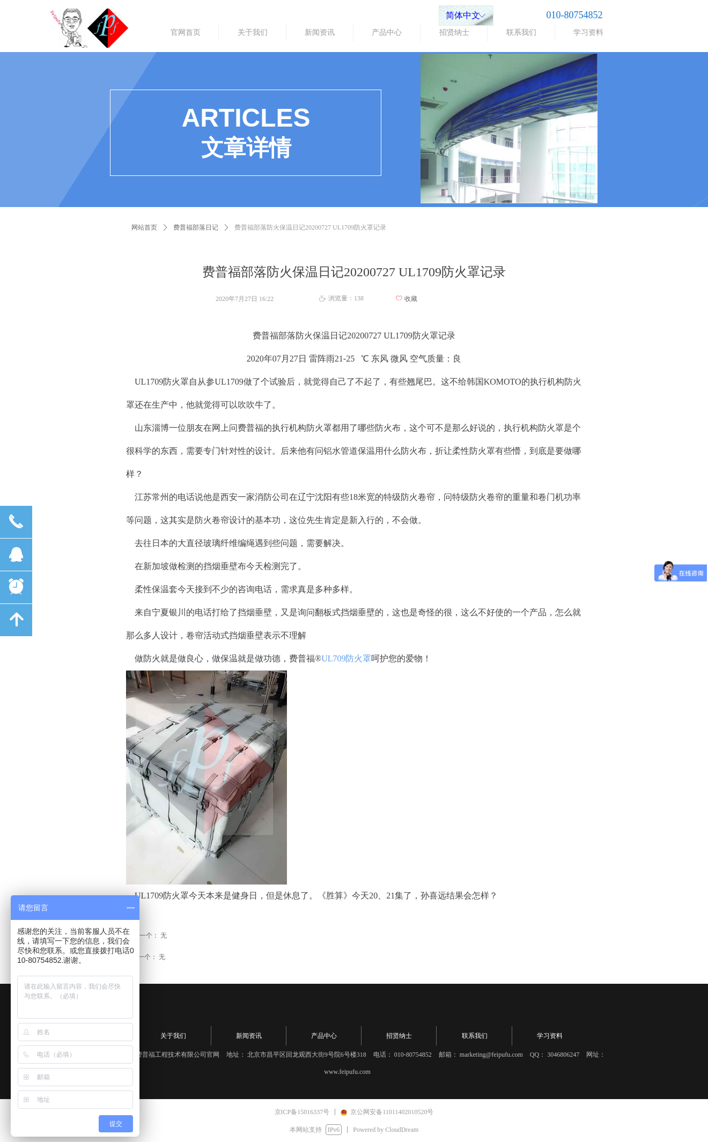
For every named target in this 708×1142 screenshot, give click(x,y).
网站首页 (144, 227)
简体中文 (463, 15)
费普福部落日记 (195, 227)
